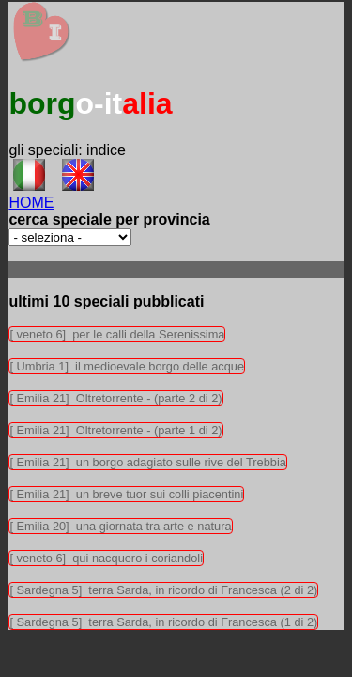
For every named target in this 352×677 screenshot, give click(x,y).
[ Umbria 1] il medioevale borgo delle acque (126, 366)
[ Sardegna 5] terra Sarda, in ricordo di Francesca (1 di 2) (163, 622)
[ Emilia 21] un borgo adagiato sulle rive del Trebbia (147, 462)
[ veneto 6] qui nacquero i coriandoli (106, 558)
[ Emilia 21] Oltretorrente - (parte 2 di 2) (115, 398)
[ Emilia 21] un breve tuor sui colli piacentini (126, 494)
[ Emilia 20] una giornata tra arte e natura (120, 526)
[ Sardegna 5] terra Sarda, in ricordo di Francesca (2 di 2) (163, 590)
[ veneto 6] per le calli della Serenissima (116, 334)
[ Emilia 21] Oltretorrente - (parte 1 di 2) (115, 430)
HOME (31, 203)
